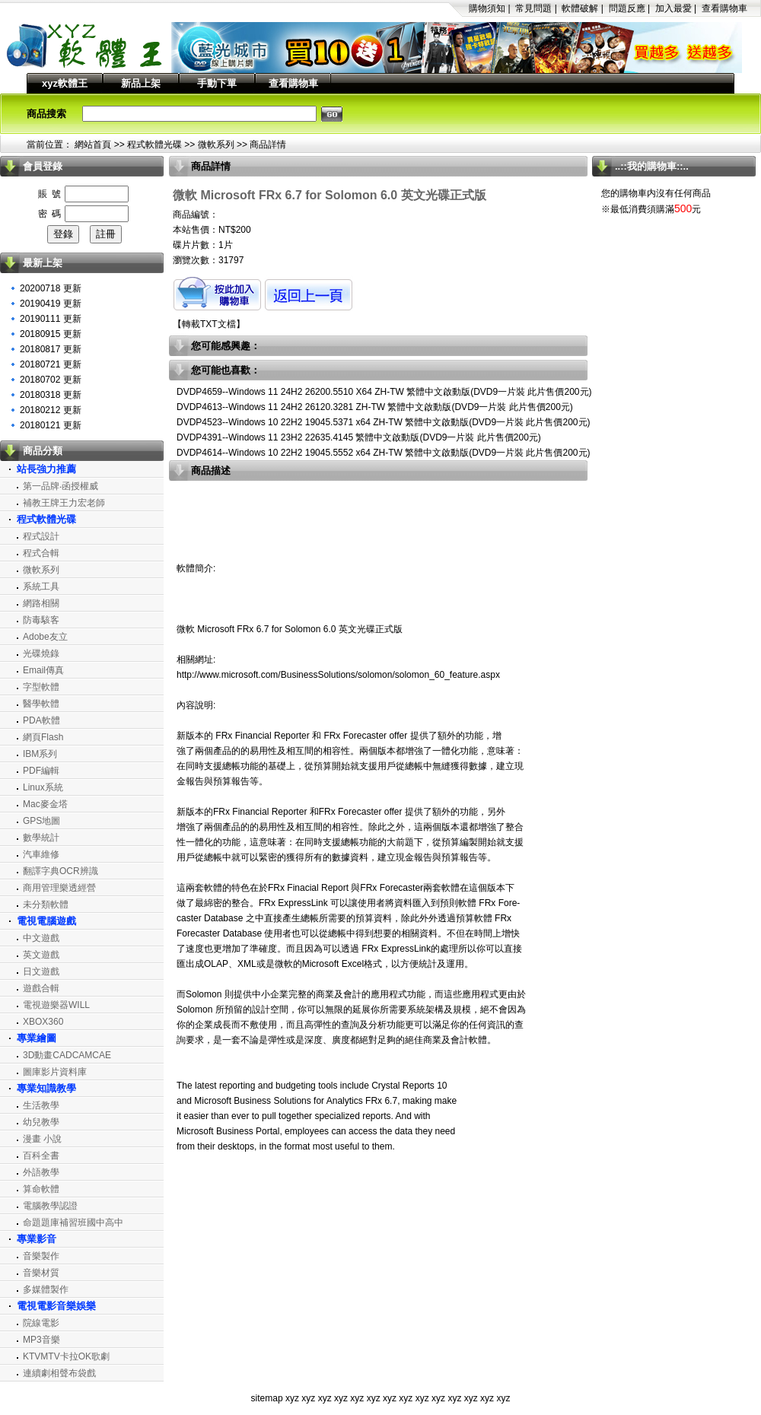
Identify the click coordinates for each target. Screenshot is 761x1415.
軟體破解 (580, 8)
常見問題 (533, 8)
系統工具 (41, 586)
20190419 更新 (50, 303)
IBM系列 (40, 754)
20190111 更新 (50, 318)
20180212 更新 (50, 410)
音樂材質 (41, 1272)
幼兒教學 (41, 1122)
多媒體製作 (45, 1289)
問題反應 (627, 8)
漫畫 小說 (42, 1139)
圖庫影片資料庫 (55, 1072)
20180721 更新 (50, 364)
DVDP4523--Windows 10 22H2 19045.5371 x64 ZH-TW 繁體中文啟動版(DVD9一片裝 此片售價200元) (384, 422)
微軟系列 (216, 144)
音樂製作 (41, 1256)
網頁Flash (43, 737)
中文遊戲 (41, 938)
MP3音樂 (41, 1339)
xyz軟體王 (65, 83)
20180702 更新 (50, 379)
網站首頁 (93, 144)
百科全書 (41, 1155)
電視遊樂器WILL (56, 1005)
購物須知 (487, 8)
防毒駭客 (41, 620)
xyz (292, 1398)
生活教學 (41, 1105)
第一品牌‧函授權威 (60, 486)
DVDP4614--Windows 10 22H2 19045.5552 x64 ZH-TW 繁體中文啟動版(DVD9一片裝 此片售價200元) (384, 452)
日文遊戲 (41, 971)
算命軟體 (41, 1189)
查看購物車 (724, 8)
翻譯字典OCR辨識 (60, 871)
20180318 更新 (50, 395)
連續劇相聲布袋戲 (59, 1373)
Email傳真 (43, 670)
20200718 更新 (50, 288)
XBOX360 (43, 1021)
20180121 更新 (50, 425)
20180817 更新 (50, 349)
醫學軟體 (41, 703)
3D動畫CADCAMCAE (67, 1055)
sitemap (267, 1398)
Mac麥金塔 (45, 804)
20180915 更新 (50, 334)
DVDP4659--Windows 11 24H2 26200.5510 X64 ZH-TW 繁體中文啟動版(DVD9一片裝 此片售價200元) (384, 391)
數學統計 (41, 837)
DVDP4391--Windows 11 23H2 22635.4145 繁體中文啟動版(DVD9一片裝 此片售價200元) (359, 437)
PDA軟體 (41, 720)
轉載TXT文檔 (209, 324)
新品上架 (141, 83)
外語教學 (41, 1172)
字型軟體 (41, 687)
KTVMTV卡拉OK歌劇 (66, 1356)
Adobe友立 (45, 636)
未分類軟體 (45, 904)
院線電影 (41, 1323)
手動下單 (217, 83)
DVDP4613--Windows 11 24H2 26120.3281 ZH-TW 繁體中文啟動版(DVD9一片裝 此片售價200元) (375, 407)
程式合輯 (41, 553)
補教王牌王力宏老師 (64, 503)
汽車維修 (41, 854)
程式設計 (41, 536)
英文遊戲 (41, 954)
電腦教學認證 (50, 1205)
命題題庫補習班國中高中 (73, 1222)
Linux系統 (43, 787)
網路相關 (41, 603)
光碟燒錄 (41, 653)
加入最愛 (673, 8)
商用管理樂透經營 (59, 887)
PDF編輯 (41, 770)
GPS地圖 (41, 821)
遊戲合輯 (41, 988)
